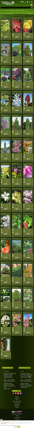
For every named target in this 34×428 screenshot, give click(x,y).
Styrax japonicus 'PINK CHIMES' (16, 312)
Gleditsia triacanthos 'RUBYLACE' (5, 115)
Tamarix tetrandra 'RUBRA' (26, 312)
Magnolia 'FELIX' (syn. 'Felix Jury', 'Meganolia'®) (27, 164)
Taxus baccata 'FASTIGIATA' (3, 337)
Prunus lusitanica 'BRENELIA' (26, 287)
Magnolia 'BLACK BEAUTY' (15, 164)
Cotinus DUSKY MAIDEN (16, 66)
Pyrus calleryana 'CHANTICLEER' (4, 312)
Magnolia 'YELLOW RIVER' (17, 188)
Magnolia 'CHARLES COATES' (4, 189)
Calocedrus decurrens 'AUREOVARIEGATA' (27, 42)
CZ (29, 1)
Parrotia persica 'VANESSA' (4, 239)
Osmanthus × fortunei (16, 213)
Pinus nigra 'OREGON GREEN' (5, 262)
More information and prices (6, 112)
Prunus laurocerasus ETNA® (16, 262)
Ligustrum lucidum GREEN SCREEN (26, 139)
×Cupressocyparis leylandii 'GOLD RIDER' (27, 67)
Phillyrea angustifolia (16, 238)
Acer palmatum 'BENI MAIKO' (16, 18)
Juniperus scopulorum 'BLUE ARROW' (5, 139)
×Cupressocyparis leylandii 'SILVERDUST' (5, 92)
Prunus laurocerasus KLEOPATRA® (5, 287)
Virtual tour (23, 368)
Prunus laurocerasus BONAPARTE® (27, 262)
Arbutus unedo (15, 41)
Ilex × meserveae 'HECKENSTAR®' (15, 115)
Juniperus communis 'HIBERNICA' (27, 115)
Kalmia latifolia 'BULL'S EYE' (16, 139)
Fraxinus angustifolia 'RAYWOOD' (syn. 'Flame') (28, 92)
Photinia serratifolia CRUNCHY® (27, 239)
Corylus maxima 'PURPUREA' (4, 67)
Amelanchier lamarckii (5, 41)
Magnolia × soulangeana (27, 188)
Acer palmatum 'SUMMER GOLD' (28, 18)
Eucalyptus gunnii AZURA (17, 91)
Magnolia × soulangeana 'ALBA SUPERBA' (5, 214)
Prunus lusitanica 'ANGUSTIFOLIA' (15, 287)
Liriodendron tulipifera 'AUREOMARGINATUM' (5, 164)
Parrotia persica (26, 213)
